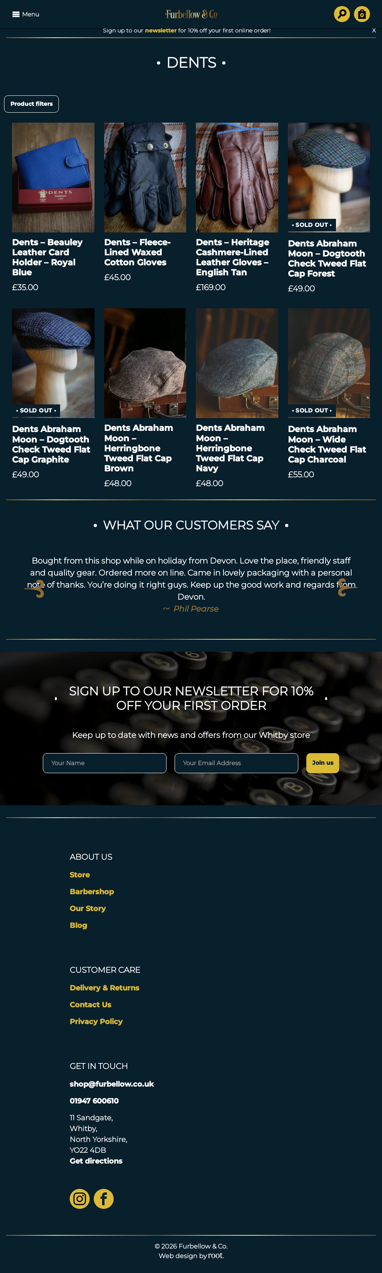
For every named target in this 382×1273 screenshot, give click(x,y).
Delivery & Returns (104, 988)
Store (80, 875)
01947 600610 (94, 1101)
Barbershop (92, 891)
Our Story (88, 908)
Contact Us (90, 1004)
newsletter (161, 30)
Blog (78, 925)
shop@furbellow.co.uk (112, 1084)
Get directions (96, 1161)
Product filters (31, 103)
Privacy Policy (96, 1021)
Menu (25, 14)
